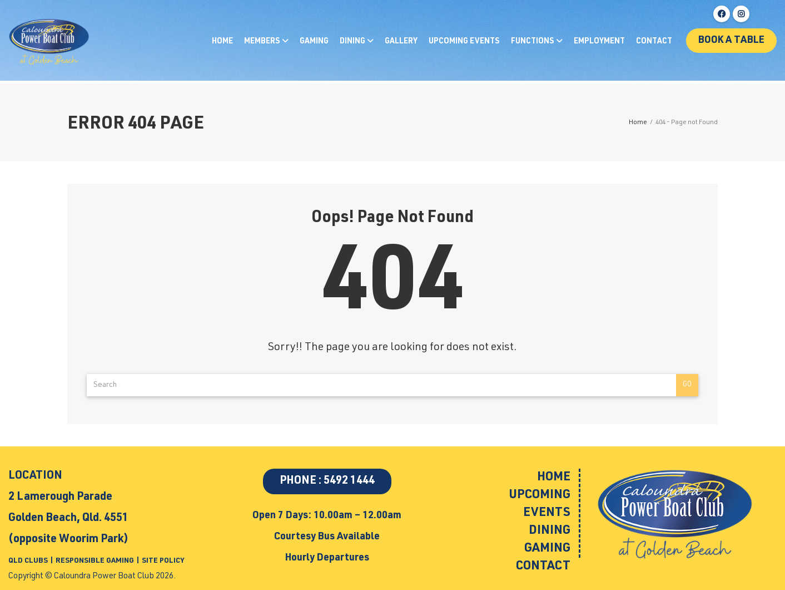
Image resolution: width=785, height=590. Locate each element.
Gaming (314, 42)
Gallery (401, 42)
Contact (654, 42)
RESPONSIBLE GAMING (95, 561)
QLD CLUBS (28, 561)
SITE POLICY (163, 561)
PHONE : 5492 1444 (327, 481)
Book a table (731, 41)
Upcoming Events (464, 42)
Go (687, 385)
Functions (533, 42)
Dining (353, 42)
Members (263, 42)
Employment (599, 42)
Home (222, 42)
